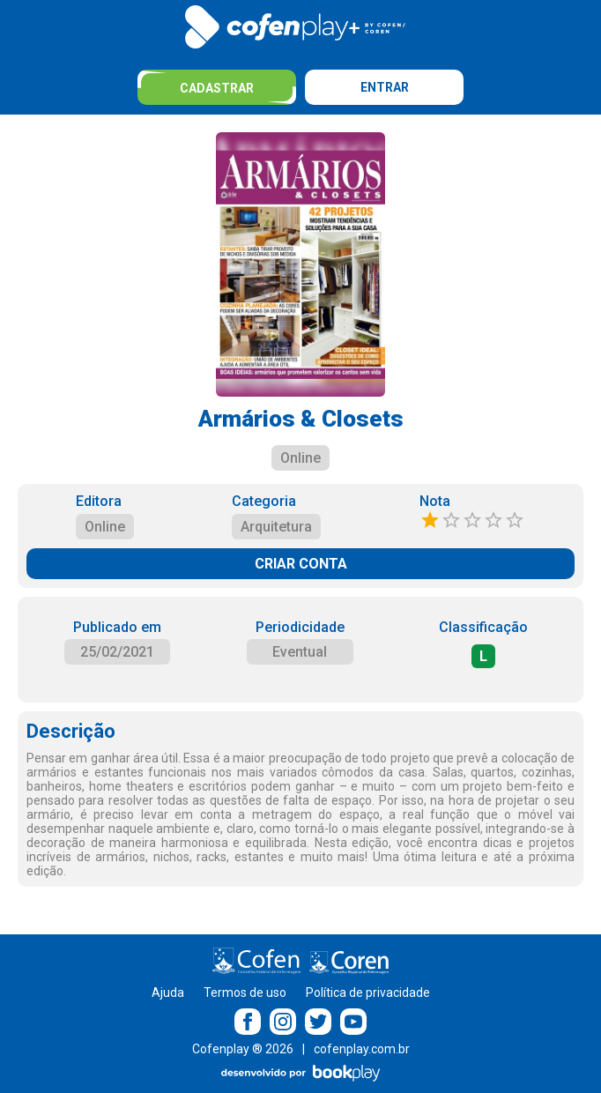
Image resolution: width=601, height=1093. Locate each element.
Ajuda (168, 992)
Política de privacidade (368, 992)
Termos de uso (245, 992)
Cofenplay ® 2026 (242, 1049)
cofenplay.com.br (362, 1049)
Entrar (384, 87)
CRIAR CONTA (301, 563)
